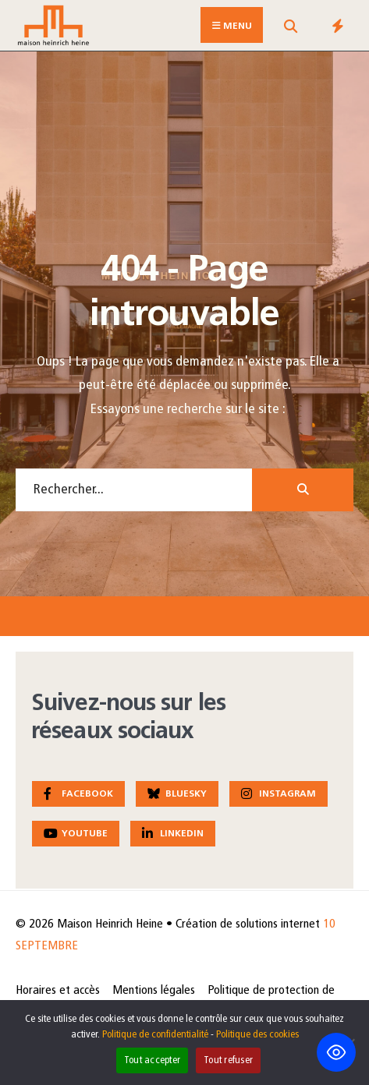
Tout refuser (228, 1060)
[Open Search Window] (290, 28)
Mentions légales (153, 990)
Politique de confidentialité (155, 1035)
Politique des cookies (257, 1035)
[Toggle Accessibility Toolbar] (336, 1052)
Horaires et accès (58, 990)
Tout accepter (152, 1060)
